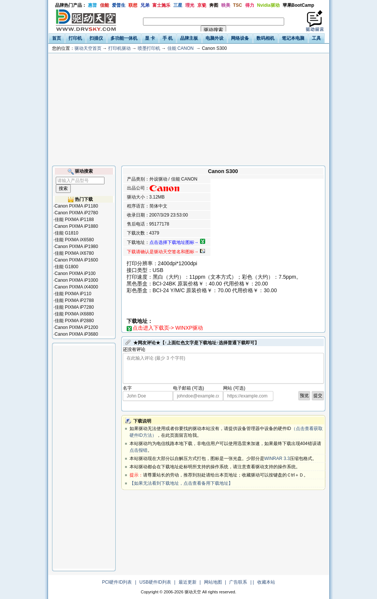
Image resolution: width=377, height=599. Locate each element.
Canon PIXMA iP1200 (76, 327)
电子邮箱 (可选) (188, 388)
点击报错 (139, 450)
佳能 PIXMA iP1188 (74, 219)
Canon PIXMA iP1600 (76, 260)
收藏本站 (266, 582)
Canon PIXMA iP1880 (76, 226)
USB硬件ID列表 (155, 582)
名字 (127, 388)
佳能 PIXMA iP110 (73, 293)
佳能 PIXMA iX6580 (74, 239)
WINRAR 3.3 (277, 458)
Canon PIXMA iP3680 (76, 334)
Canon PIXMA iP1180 (76, 206)
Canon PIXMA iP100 (75, 273)
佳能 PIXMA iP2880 (74, 320)
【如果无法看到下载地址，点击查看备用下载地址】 (181, 483)
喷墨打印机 (149, 48)
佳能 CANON (180, 48)
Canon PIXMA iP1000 (76, 280)
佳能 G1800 (66, 266)
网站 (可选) (234, 388)
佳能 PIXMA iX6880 (74, 314)
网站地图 (213, 582)
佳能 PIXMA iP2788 (74, 300)
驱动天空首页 (88, 48)
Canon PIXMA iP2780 (76, 212)
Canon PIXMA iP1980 (76, 246)
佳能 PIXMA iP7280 (74, 307)
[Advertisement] (188, 109)
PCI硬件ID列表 (117, 582)
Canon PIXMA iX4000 (76, 287)
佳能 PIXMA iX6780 (74, 253)
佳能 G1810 (66, 233)
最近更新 (188, 582)
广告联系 (238, 582)
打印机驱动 (119, 48)
